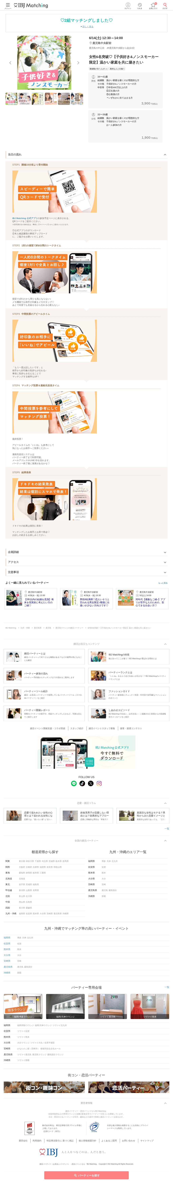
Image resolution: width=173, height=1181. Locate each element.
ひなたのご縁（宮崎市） (28, 1050)
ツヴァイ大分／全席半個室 (42, 1044)
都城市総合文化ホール (50, 1050)
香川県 (22, 909)
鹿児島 (105, 891)
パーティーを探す (86, 1175)
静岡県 (29, 874)
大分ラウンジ (23, 1044)
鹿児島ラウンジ (39, 1056)
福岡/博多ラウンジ (25, 1026)
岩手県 (22, 886)
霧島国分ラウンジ (55, 1056)
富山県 (22, 897)
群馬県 (66, 862)
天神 (109, 862)
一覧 (167, 829)
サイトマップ (142, 1138)
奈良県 (50, 868)
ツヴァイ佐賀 (23, 1032)
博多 (104, 862)
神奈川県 (30, 862)
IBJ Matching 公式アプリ (25, 218)
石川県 (29, 897)
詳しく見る (87, 26)
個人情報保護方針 (88, 1138)
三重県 (43, 874)
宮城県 (29, 886)
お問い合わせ (125, 1138)
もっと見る (163, 583)
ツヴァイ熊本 (23, 1038)
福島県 (36, 886)
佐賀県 (29, 915)
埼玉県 (45, 862)
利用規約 (40, 1138)
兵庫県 (36, 868)
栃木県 (59, 862)
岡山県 (22, 903)
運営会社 (28, 1138)
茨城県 (52, 862)
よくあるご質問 (108, 1138)
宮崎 (104, 886)
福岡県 (22, 915)
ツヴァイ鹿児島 (24, 1056)
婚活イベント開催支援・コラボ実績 (50, 729)
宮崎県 (50, 915)
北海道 (22, 880)
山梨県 (29, 891)
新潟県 (22, 891)
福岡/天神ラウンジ (43, 1026)
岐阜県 (36, 874)
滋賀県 (43, 868)
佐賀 (104, 868)
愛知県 (22, 874)
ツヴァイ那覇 (23, 1061)
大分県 (43, 915)
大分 (104, 880)
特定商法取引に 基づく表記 (62, 1138)
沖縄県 (66, 915)
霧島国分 (113, 891)
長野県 (36, 891)
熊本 (104, 874)
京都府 (29, 868)
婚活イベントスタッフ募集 (101, 729)
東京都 (22, 862)
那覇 (104, 897)
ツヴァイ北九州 (60, 1026)
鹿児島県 (58, 915)
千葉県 (38, 862)
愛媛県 (29, 909)
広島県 (29, 903)
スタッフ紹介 (78, 729)
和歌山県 (58, 868)
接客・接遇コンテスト (129, 729)
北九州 (115, 862)
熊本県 (36, 915)
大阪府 (22, 868)
